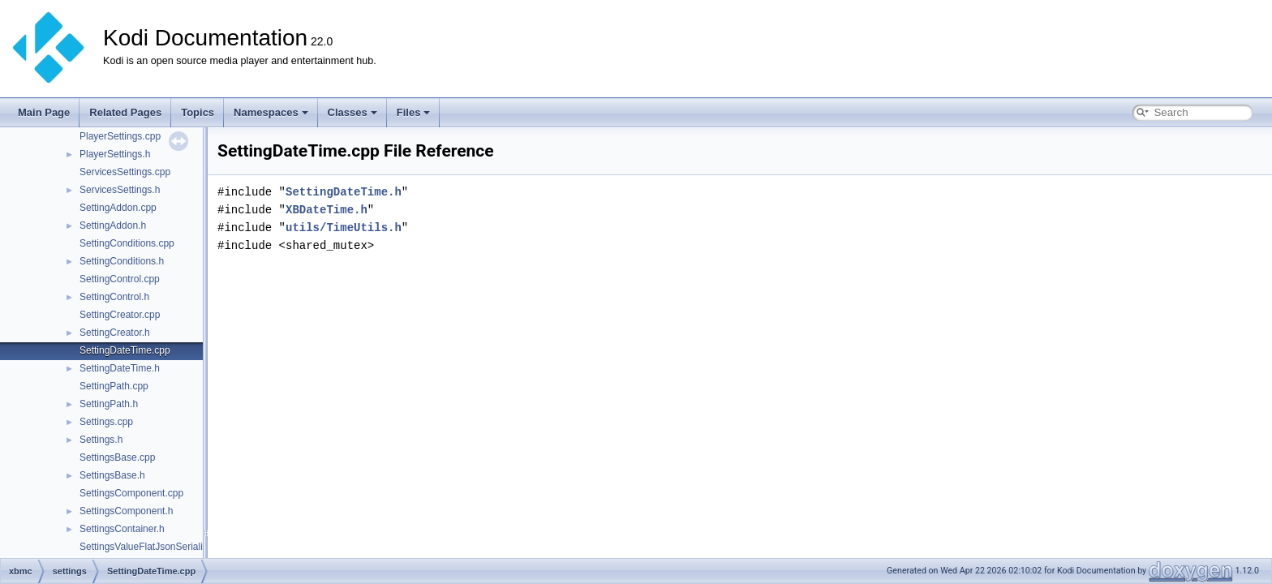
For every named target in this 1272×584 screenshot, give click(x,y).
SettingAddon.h (113, 225)
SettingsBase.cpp (117, 457)
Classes (352, 112)
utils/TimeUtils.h (344, 227)
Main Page (44, 112)
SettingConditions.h (122, 261)
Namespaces (271, 112)
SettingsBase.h (112, 475)
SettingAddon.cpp (118, 207)
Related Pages (125, 112)
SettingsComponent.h (126, 511)
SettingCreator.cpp (120, 314)
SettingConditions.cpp (127, 243)
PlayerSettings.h (115, 154)
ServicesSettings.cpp (125, 172)
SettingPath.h (109, 404)
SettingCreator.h (115, 332)
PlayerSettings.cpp (120, 136)
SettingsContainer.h (122, 529)
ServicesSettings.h (120, 189)
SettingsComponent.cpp (131, 493)
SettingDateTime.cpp (125, 350)
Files (414, 112)
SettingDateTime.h (120, 368)
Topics (197, 112)
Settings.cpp (106, 421)
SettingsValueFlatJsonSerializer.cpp (157, 546)
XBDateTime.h (326, 209)
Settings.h (101, 439)
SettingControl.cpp (120, 279)
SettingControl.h (114, 297)
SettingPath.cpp (114, 386)
